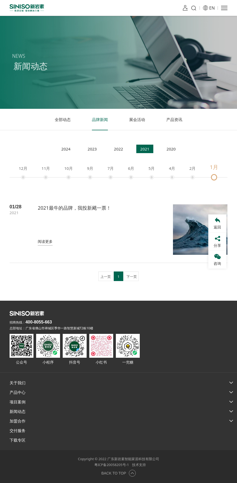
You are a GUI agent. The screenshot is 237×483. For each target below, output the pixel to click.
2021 (144, 149)
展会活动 (137, 119)
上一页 (105, 276)
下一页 (131, 276)
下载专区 (18, 440)
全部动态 (63, 119)
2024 (65, 149)
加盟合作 (18, 421)
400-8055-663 (39, 322)
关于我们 (18, 382)
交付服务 (18, 430)
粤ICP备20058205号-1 (111, 464)
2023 (92, 149)
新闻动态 (18, 411)
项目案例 (18, 401)
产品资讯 (174, 119)
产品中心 (18, 392)
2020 (171, 149)
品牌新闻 (100, 119)
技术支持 (139, 464)
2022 (118, 149)
